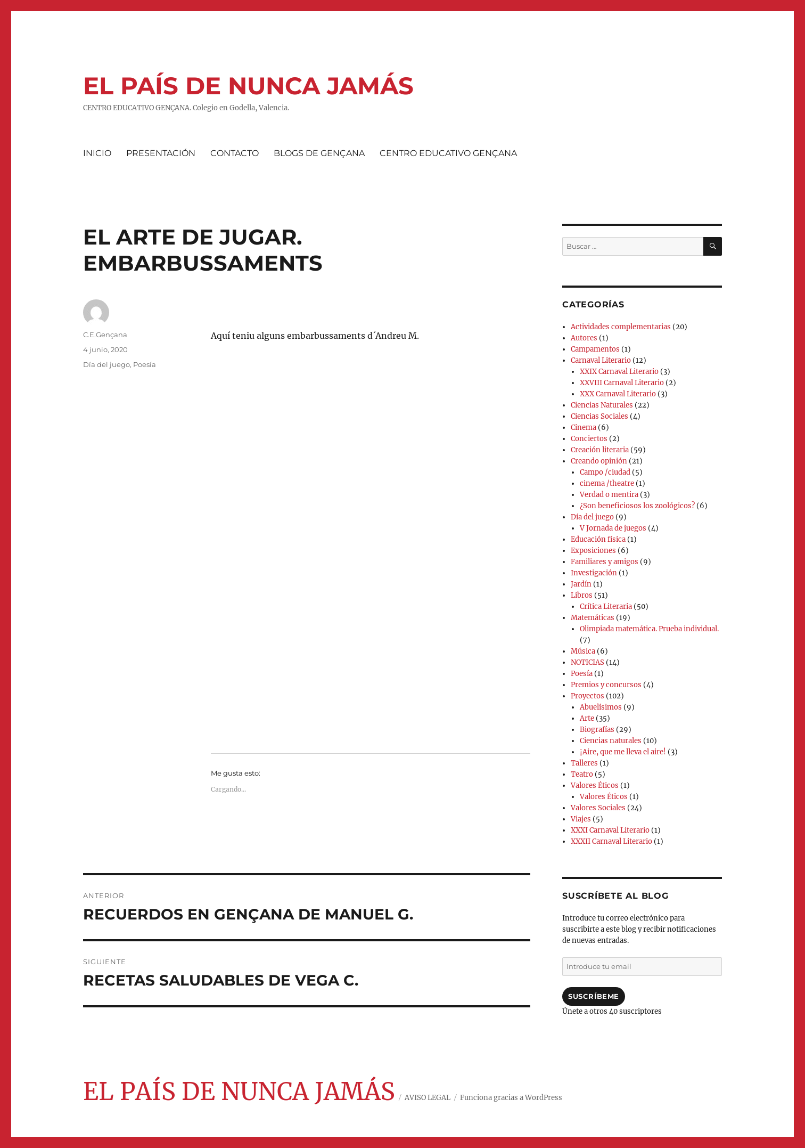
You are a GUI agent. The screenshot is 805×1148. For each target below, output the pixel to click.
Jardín (581, 584)
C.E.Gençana (105, 334)
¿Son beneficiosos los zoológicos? (637, 505)
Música (583, 651)
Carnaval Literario (601, 360)
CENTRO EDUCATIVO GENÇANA (448, 153)
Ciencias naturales (611, 740)
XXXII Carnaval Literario (611, 841)
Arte (587, 718)
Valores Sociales (598, 807)
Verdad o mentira (609, 494)
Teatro (582, 774)
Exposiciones (593, 550)
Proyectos (587, 696)
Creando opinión (599, 461)
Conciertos (589, 438)
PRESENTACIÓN (160, 153)
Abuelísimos (601, 707)
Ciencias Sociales (599, 416)
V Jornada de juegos (613, 528)
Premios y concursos (606, 684)
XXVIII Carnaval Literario (622, 382)
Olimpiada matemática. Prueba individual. (649, 628)
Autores (584, 338)
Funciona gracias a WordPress (511, 1097)
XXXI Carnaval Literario (610, 830)
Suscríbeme (593, 996)
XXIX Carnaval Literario (619, 371)
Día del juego (106, 364)
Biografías (597, 729)
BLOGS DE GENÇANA (319, 153)
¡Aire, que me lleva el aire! (623, 751)
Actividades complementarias (621, 326)
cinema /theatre (607, 483)
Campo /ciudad (605, 472)
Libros (582, 595)
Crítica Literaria (606, 606)
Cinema (583, 427)
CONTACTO (234, 153)
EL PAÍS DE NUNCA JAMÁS (248, 85)
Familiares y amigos (604, 561)
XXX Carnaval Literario (618, 393)
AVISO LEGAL (427, 1097)
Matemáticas (592, 617)
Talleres (584, 763)
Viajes (581, 819)
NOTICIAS (587, 662)
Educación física (598, 539)
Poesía (144, 364)
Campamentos (595, 349)
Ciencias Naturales (602, 405)
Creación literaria (600, 449)
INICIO (97, 153)
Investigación (594, 572)
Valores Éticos (595, 785)
